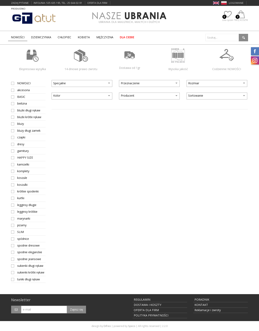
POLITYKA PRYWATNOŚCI (151, 315)
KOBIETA (84, 37)
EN (214, 3)
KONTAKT (201, 305)
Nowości (17, 37)
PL (222, 3)
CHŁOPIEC (64, 37)
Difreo (107, 326)
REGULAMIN (142, 299)
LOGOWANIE (236, 3)
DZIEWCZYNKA (41, 37)
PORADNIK (201, 299)
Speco (131, 326)
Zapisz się (76, 309)
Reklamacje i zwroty (207, 310)
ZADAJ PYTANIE (20, 3)
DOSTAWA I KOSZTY (147, 305)
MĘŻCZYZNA (104, 37)
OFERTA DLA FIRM (97, 3)
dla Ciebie (127, 37)
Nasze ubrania (129, 18)
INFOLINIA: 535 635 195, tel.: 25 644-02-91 (58, 3)
